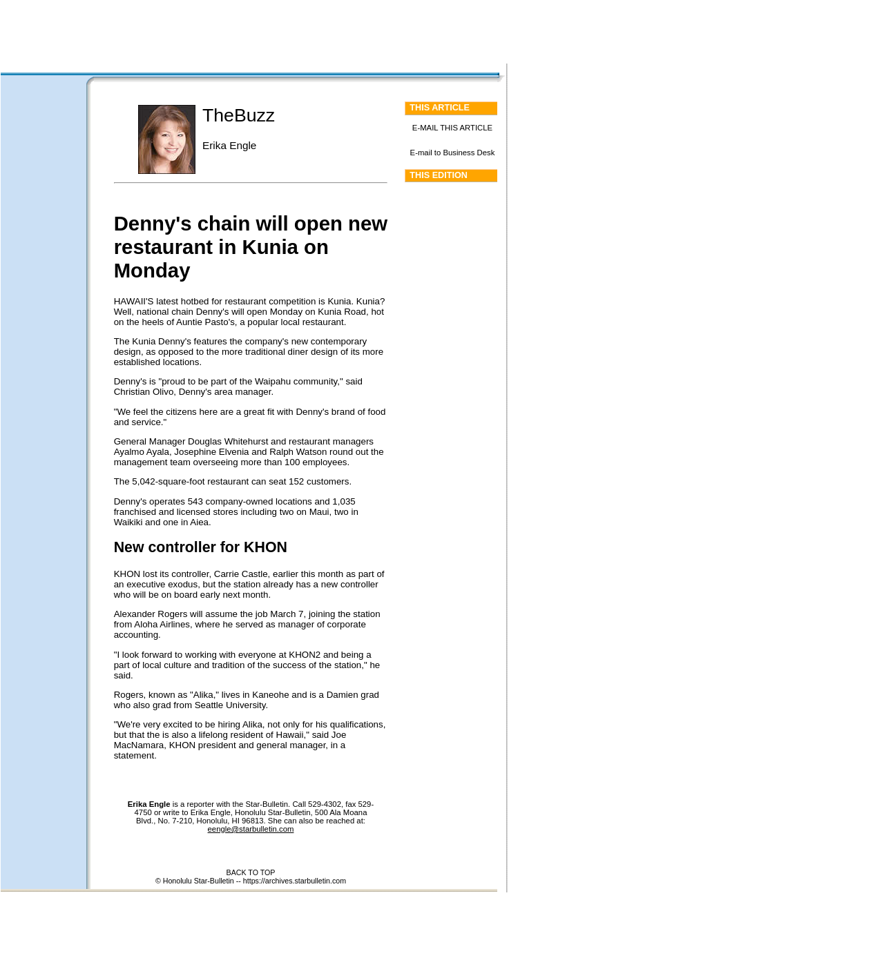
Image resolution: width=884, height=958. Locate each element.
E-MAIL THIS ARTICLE (452, 128)
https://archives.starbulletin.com (294, 881)
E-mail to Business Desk (452, 152)
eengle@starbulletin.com (251, 829)
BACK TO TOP (251, 872)
